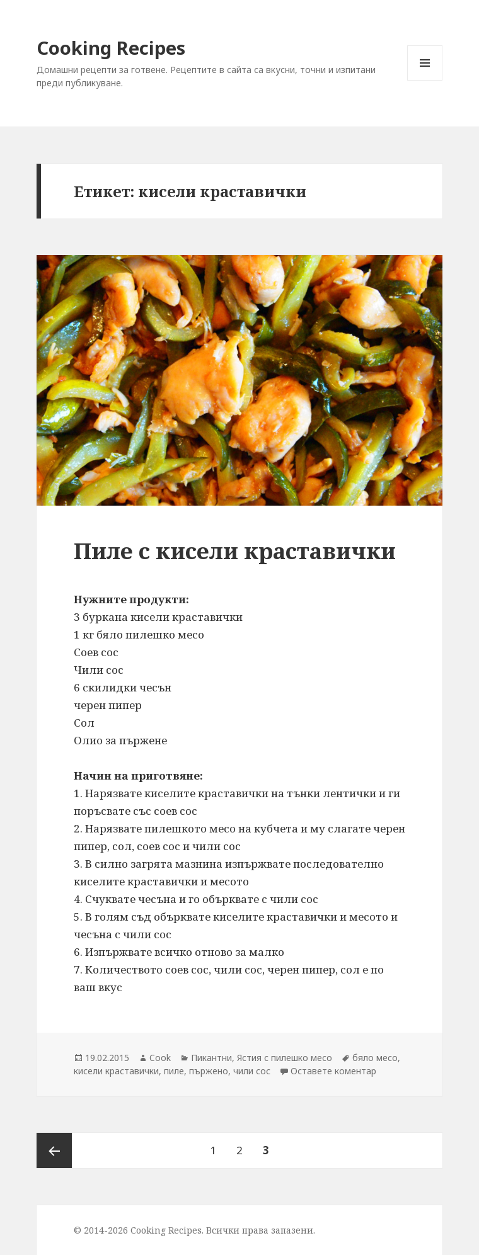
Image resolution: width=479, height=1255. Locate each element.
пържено (208, 1071)
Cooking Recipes (111, 47)
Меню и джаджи (425, 80)
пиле (174, 1071)
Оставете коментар (333, 1071)
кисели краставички (116, 1071)
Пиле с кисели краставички (235, 550)
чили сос (251, 1071)
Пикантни (211, 1058)
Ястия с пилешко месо (284, 1058)
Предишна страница (54, 1150)
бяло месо (375, 1058)
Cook (160, 1058)
